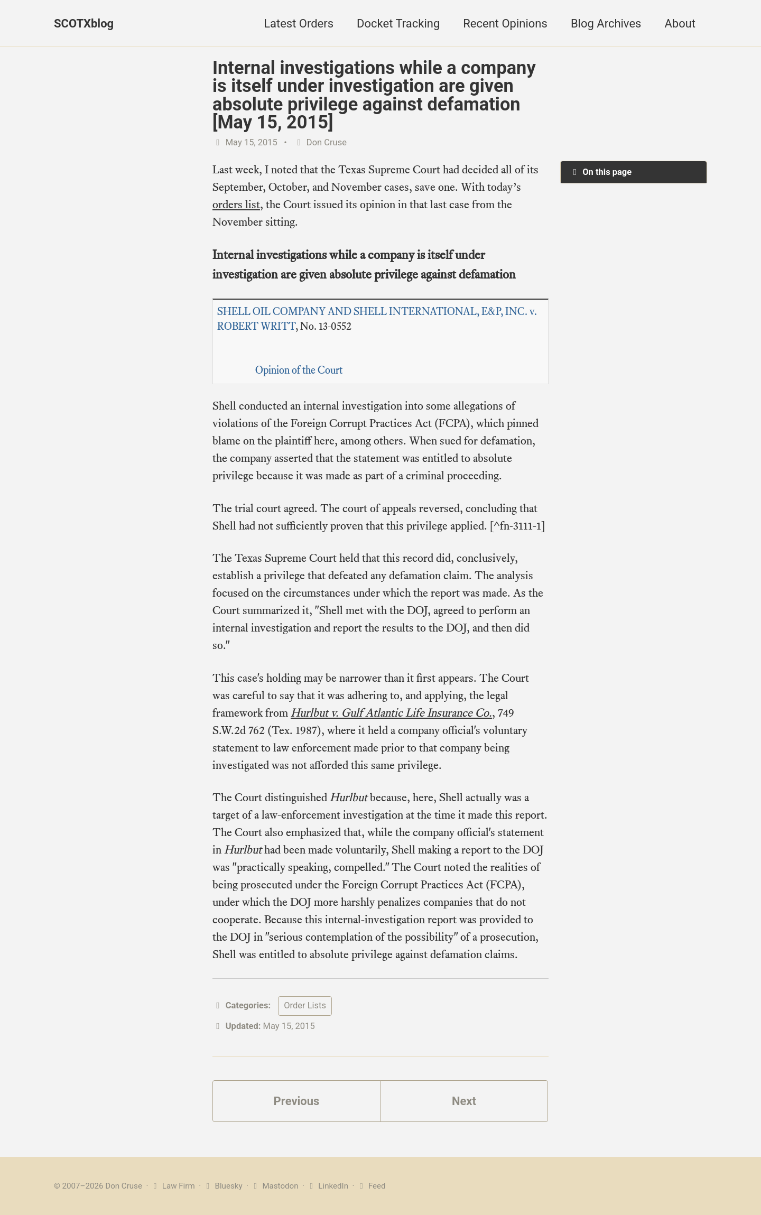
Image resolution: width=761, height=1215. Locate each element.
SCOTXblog (84, 23)
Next (464, 1101)
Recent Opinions (505, 23)
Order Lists (305, 1005)
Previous (297, 1101)
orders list (236, 204)
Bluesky (223, 1186)
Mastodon (274, 1186)
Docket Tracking (398, 23)
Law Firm (172, 1186)
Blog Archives (606, 23)
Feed (370, 1186)
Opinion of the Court (298, 370)
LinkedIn (327, 1186)
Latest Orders (298, 23)
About (679, 23)
